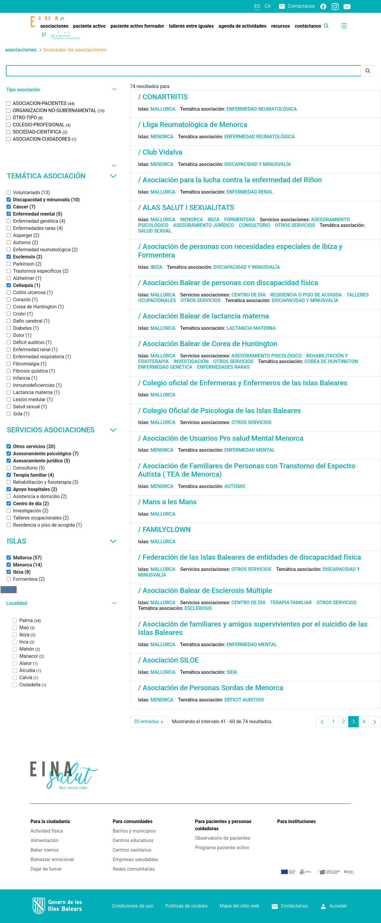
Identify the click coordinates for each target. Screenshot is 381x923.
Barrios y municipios (134, 831)
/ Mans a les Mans (167, 502)
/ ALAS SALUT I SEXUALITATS (186, 207)
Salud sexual (154, 231)
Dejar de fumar (46, 869)
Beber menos (44, 850)
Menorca (162, 136)
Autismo (234, 486)
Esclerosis (198, 608)
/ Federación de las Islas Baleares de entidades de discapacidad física (249, 557)
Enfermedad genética (165, 367)
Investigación (191, 361)
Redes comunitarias (134, 869)
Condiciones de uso (132, 906)
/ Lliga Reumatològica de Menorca (192, 124)
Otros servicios (295, 225)
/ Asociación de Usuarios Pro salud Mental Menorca (221, 438)
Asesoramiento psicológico (266, 356)
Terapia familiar (291, 602)
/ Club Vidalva (160, 152)
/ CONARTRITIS (163, 97)
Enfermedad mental (249, 450)
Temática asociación (62, 176)
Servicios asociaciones (62, 430)
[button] (60, 89)
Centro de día (248, 295)
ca (268, 6)
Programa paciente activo (222, 847)
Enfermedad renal (250, 192)
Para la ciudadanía (50, 821)
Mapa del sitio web (240, 906)
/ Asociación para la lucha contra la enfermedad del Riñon (230, 180)
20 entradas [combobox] (151, 721)
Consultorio (254, 225)
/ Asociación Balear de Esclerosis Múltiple (205, 590)
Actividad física (46, 831)
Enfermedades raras (223, 367)
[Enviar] (368, 71)
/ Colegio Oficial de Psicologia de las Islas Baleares (219, 410)
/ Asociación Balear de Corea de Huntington (207, 344)
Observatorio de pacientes (222, 838)
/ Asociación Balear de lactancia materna (203, 316)
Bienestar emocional (52, 859)
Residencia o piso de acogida (306, 295)
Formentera (239, 219)
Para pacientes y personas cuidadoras (223, 825)
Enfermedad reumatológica (262, 109)
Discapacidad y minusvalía (257, 164)
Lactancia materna (251, 328)
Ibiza (214, 219)
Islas (62, 541)
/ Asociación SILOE (168, 660)
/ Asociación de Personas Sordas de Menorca (210, 688)
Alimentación (44, 840)
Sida (232, 672)
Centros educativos (133, 840)
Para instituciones (296, 821)
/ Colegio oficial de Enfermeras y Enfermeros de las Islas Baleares (243, 383)
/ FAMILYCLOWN (164, 529)
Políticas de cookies (186, 906)
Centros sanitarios (132, 850)
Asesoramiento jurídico (203, 225)
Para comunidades (133, 821)
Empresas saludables (135, 859)
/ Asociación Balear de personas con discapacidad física (228, 283)
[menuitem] (54, 26)
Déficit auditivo (244, 700)
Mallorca (163, 109)
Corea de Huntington (331, 361)
